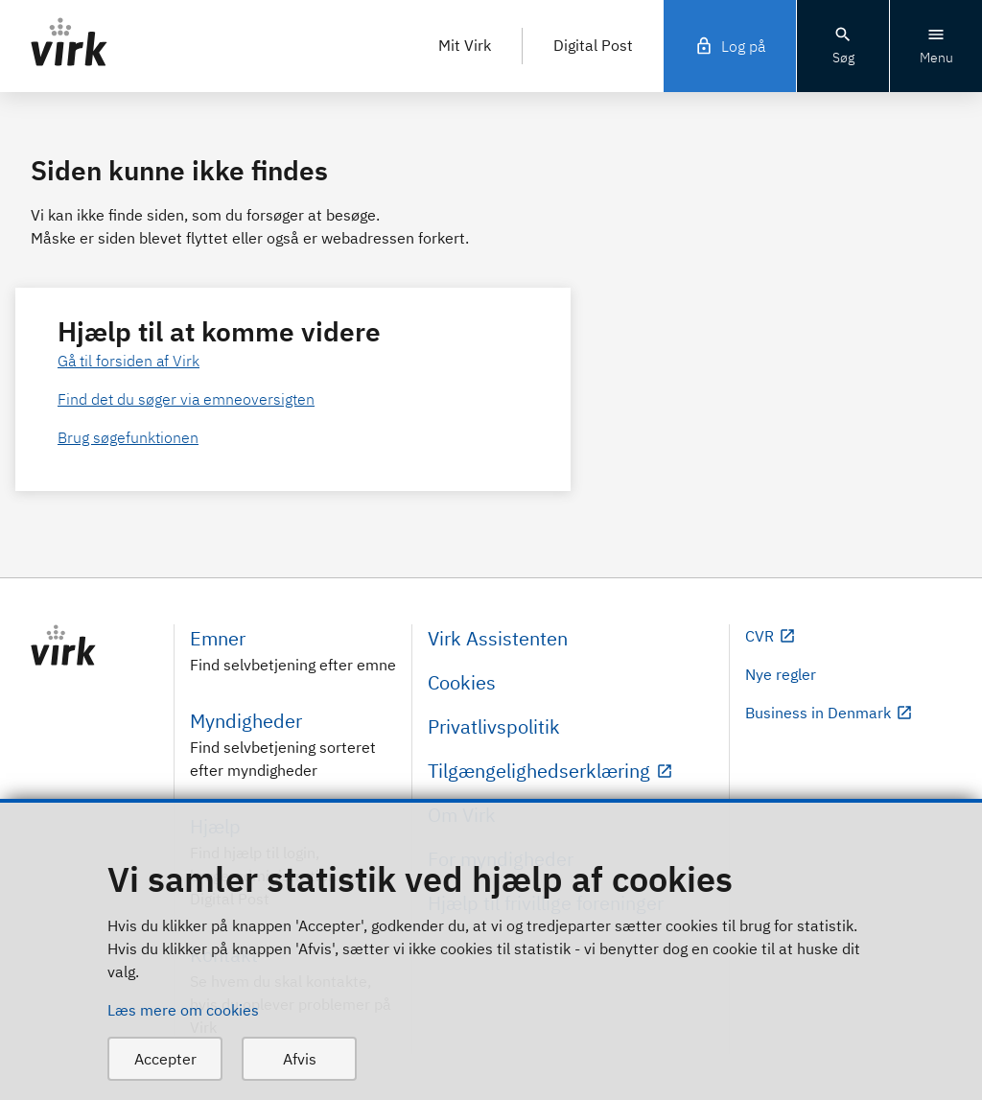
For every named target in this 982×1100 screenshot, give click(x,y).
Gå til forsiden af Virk (128, 360)
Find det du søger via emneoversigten (186, 399)
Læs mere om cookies (183, 1009)
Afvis (299, 1058)
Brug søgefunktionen (128, 437)
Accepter (165, 1058)
